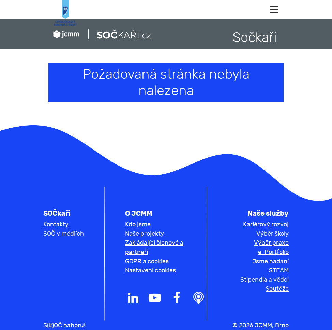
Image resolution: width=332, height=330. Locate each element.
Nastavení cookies (150, 270)
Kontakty (56, 224)
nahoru (73, 325)
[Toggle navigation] (274, 9)
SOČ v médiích (63, 233)
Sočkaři (254, 37)
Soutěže (277, 289)
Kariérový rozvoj (266, 224)
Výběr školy (272, 233)
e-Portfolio (273, 252)
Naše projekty (144, 233)
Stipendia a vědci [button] (264, 279)
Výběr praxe (271, 243)
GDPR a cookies (147, 261)
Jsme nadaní (270, 261)
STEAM (279, 270)
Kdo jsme (138, 224)
